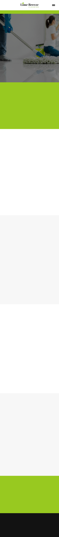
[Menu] (53, 5)
